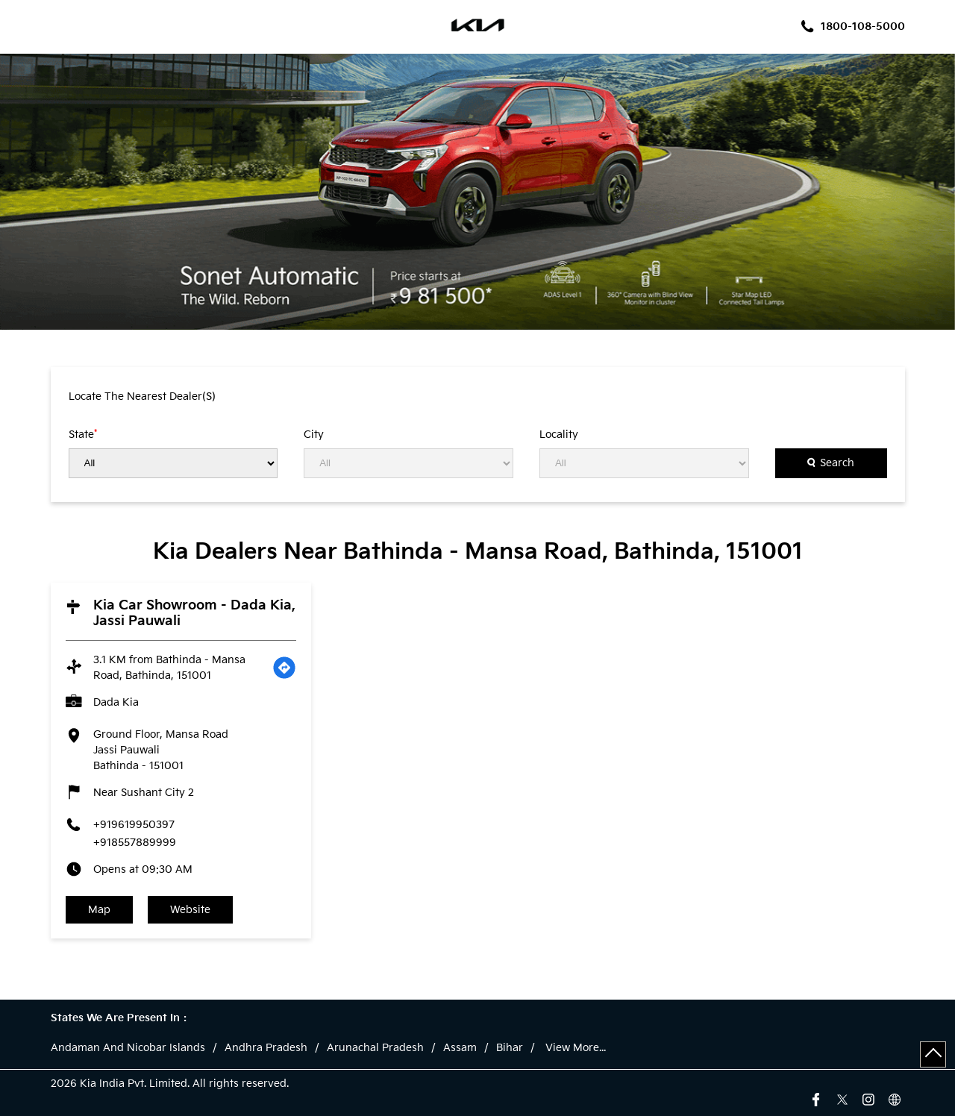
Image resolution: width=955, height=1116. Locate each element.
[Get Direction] (284, 668)
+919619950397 (134, 824)
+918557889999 (134, 842)
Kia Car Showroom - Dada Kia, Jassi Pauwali (194, 613)
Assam (460, 1048)
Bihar (509, 1048)
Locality (558, 435)
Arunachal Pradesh (375, 1048)
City (314, 435)
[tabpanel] (477, 192)
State (83, 434)
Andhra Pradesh (266, 1048)
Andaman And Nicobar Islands (128, 1048)
